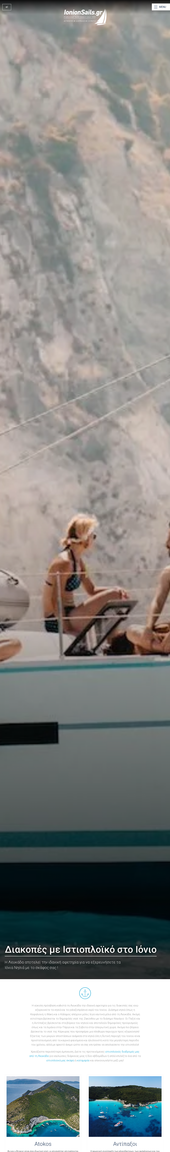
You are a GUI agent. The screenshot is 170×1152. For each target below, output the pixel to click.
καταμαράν (83, 1060)
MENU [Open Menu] (162, 6)
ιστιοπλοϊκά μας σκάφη (60, 1060)
